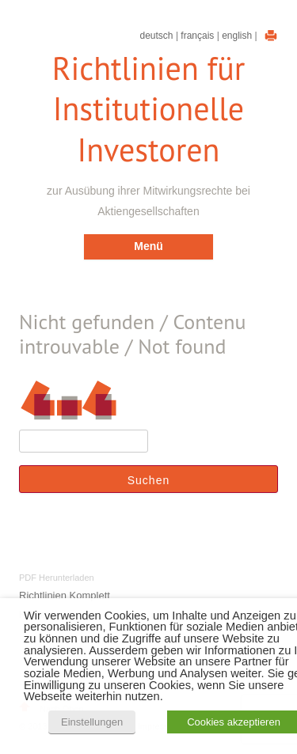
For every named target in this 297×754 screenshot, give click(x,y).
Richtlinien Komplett (64, 595)
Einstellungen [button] (92, 722)
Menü (148, 246)
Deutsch (156, 35)
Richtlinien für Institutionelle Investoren (149, 109)
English (237, 35)
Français (197, 35)
